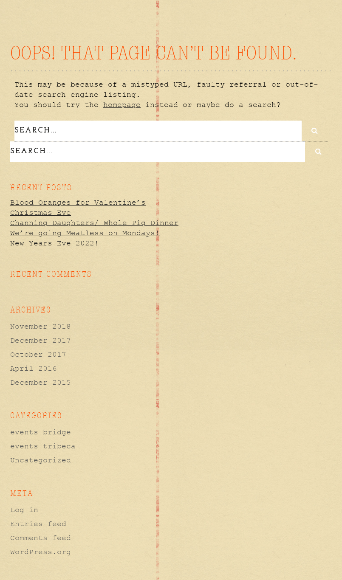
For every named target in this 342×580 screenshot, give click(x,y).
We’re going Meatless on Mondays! (85, 232)
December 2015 (40, 381)
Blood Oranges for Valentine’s (78, 201)
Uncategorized (40, 459)
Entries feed (38, 522)
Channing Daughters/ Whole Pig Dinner (94, 221)
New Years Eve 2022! (54, 242)
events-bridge (40, 431)
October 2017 (38, 353)
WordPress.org (40, 550)
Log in (24, 508)
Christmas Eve (40, 211)
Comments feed (40, 536)
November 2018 (40, 325)
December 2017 (40, 339)
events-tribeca (43, 445)
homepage (122, 105)
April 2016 (33, 367)
